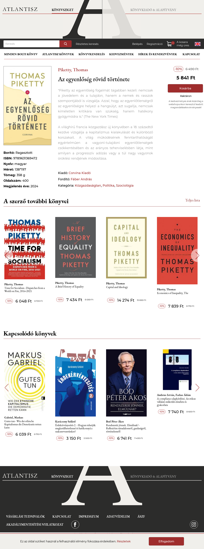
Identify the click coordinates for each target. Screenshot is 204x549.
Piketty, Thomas (73, 70)
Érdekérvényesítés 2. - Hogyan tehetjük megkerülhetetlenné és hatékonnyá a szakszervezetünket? (76, 428)
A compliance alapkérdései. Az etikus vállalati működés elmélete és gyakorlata (177, 402)
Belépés (137, 44)
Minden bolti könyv (21, 54)
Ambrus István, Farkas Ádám (175, 395)
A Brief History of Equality (70, 286)
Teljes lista (192, 200)
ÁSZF (141, 516)
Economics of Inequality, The (174, 293)
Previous (6, 255)
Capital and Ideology (118, 287)
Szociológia (125, 185)
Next (197, 255)
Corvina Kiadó (80, 173)
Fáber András (81, 179)
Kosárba (185, 88)
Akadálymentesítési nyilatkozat (34, 524)
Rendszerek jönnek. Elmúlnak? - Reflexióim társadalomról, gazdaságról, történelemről (127, 428)
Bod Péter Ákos (116, 421)
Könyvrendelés (92, 54)
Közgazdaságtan (88, 185)
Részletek (124, 541)
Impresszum (89, 516)
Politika (108, 185)
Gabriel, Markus (14, 417)
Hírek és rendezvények (157, 54)
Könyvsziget (63, 10)
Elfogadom (166, 541)
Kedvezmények (121, 54)
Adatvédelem (118, 516)
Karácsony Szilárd (66, 421)
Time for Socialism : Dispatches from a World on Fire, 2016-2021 (25, 289)
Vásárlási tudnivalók (25, 516)
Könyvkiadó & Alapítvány (153, 10)
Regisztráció (155, 44)
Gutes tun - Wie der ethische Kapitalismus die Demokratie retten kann (23, 424)
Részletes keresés (87, 44)
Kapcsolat (191, 54)
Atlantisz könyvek (58, 54)
